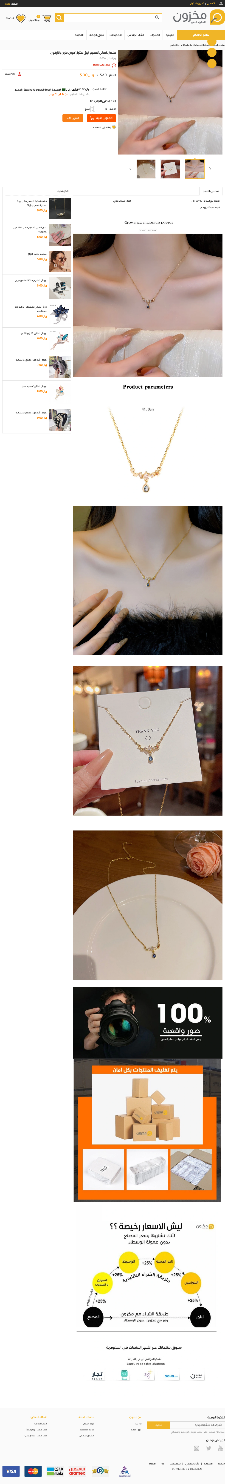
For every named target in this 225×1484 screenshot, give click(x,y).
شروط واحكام (88, 1424)
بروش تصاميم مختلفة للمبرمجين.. (31, 280)
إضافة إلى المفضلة (102, 127)
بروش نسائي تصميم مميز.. (34, 386)
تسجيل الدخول (197, 3)
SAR (103, 75)
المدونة (79, 35)
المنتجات (155, 35)
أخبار (163, 1463)
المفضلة (10, 18)
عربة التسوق (34, 18)
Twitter (208, 1448)
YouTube (220, 1448)
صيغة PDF (13, 74)
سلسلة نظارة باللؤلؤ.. (37, 254)
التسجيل (211, 3)
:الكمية (112, 109)
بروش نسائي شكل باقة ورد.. (33, 333)
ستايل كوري (174, 45)
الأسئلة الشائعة (40, 1424)
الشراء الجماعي (135, 35)
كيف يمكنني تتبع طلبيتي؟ (35, 1436)
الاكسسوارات (199, 45)
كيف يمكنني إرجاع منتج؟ (36, 1430)
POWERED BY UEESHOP (187, 1469)
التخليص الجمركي (86, 1436)
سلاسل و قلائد (186, 45)
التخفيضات (116, 35)
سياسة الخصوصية (87, 1430)
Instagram (196, 1448)
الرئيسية (170, 35)
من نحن (138, 1424)
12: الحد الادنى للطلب (103, 101)
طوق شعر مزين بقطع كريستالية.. (31, 359)
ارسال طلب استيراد (101, 64)
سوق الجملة (96, 35)
